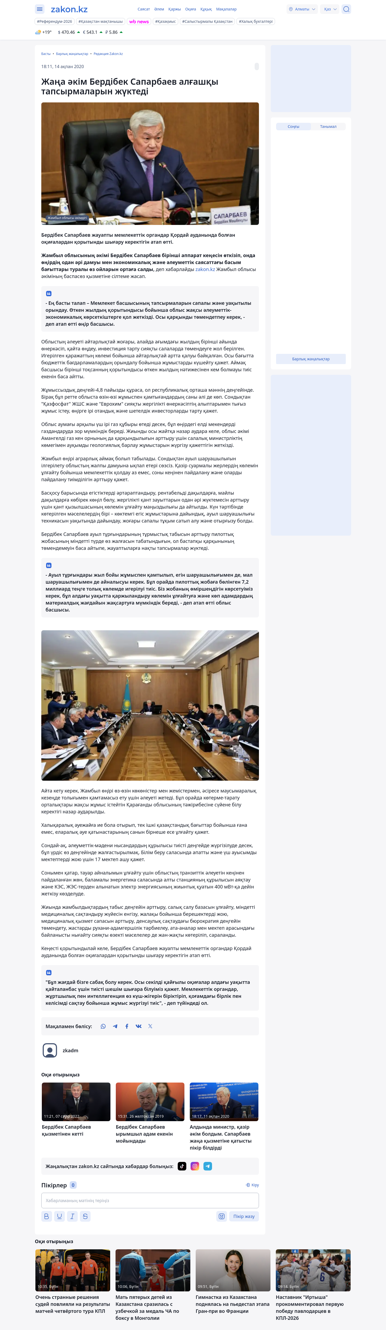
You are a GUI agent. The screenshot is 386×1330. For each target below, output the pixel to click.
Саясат (144, 9)
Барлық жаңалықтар (72, 53)
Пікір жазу (244, 1216)
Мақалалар (226, 9)
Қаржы (174, 9)
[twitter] (150, 1026)
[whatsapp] (103, 1026)
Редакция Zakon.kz (108, 53)
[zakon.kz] (69, 9)
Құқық (206, 9)
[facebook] (127, 1026)
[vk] (138, 1026)
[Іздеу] (346, 9)
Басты (46, 53)
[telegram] (115, 1026)
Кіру (255, 1184)
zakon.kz (205, 269)
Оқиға (190, 9)
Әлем (159, 9)
